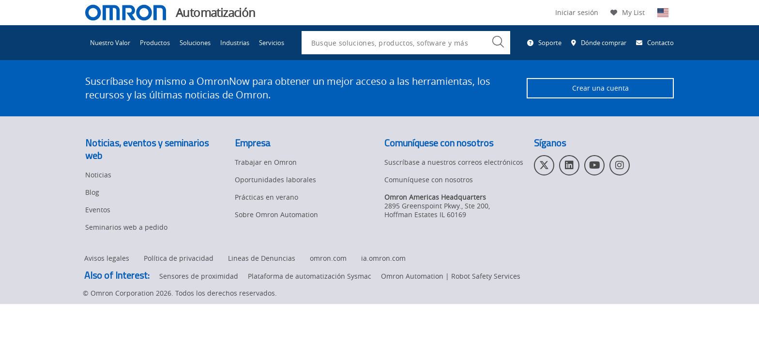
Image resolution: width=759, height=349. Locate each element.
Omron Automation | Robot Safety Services (450, 276)
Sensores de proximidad (198, 276)
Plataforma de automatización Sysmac (309, 276)
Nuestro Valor (110, 42)
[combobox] (406, 43)
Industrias (234, 42)
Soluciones (195, 42)
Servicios (271, 42)
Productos (155, 42)
